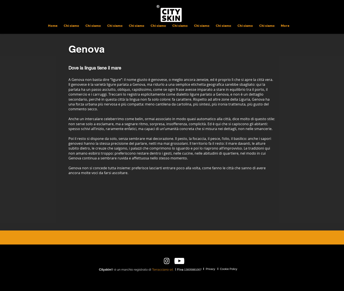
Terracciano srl (162, 269)
